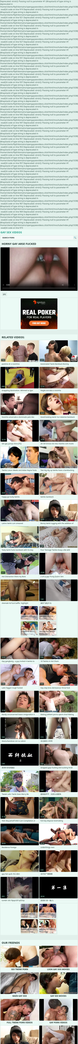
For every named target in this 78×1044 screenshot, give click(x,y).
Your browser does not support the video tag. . (39, 269)
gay (4, 294)
